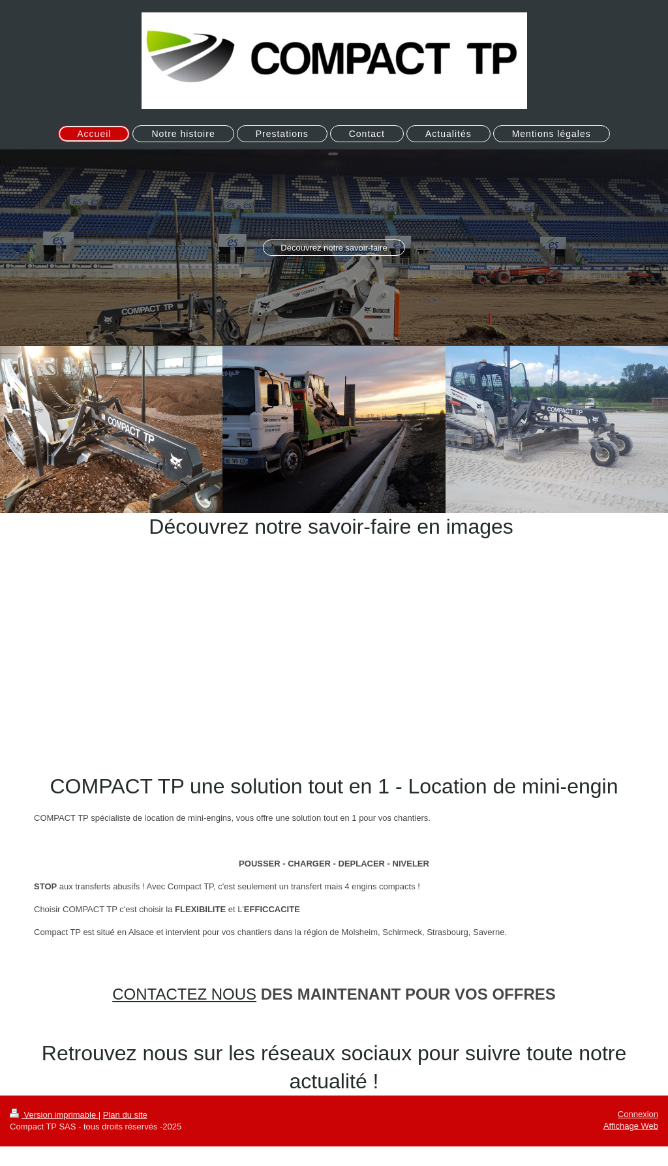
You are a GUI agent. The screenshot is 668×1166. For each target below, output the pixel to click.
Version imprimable (54, 1115)
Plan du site (125, 1115)
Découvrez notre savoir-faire (334, 248)
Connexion (638, 1114)
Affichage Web (630, 1126)
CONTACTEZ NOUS (184, 994)
